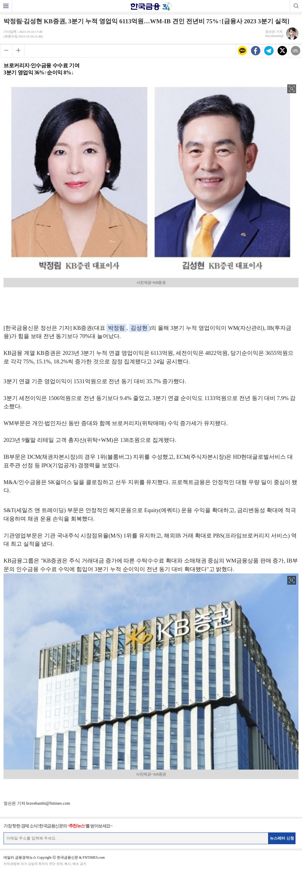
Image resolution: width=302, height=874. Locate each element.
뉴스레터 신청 (282, 838)
